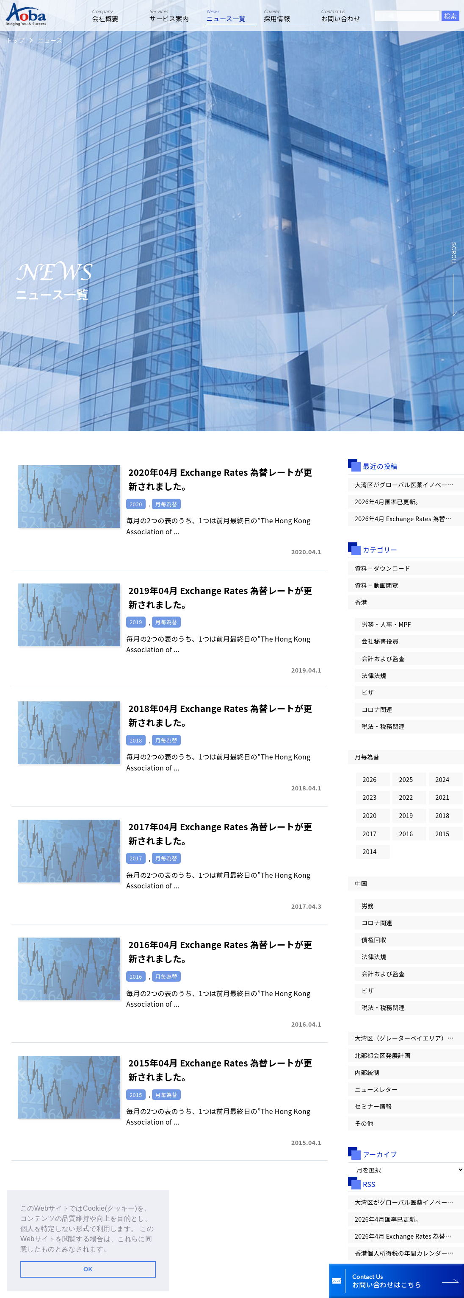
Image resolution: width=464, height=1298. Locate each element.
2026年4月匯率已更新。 (388, 501)
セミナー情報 (373, 1112)
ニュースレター (376, 1095)
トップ (15, 40)
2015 (443, 837)
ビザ (368, 694)
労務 (368, 909)
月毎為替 (367, 760)
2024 (443, 782)
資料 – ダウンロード (383, 568)
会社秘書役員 (380, 643)
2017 (370, 837)
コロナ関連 (377, 711)
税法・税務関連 (383, 729)
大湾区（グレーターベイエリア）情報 (408, 1043)
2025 (406, 782)
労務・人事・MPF (387, 625)
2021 (443, 800)
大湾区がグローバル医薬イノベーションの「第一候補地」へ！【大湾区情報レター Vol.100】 (409, 484)
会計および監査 (383, 660)
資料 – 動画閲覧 (376, 586)
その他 (364, 1130)
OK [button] (88, 1269)
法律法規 (374, 677)
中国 (361, 887)
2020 (370, 819)
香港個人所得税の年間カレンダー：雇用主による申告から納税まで (409, 1260)
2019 (406, 819)
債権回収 (374, 944)
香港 (361, 603)
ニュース (50, 40)
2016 (406, 837)
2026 (370, 782)
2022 (406, 800)
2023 (370, 800)
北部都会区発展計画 (383, 1061)
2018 (443, 819)
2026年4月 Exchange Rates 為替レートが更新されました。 (409, 519)
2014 (370, 855)
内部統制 (367, 1078)
